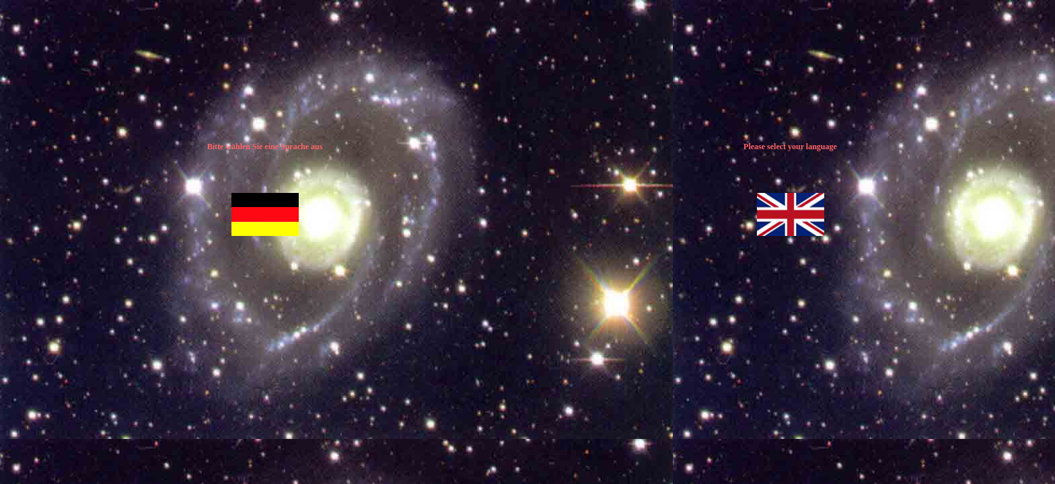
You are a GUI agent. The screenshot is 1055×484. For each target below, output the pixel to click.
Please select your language (790, 146)
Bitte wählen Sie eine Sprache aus (265, 146)
